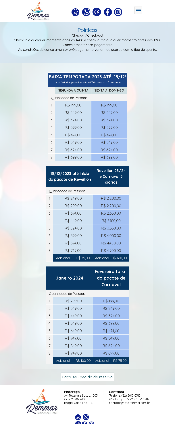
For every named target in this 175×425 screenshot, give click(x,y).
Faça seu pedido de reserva (87, 377)
